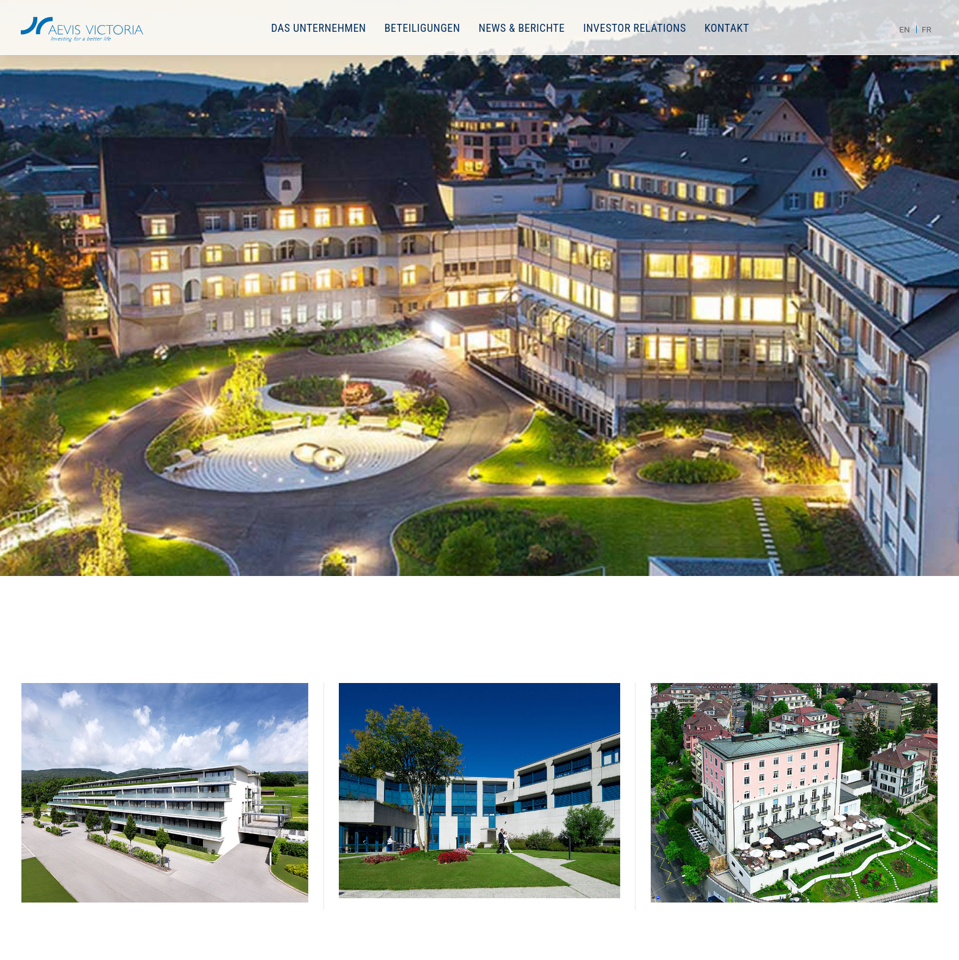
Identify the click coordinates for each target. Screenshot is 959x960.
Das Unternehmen (318, 27)
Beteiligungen (423, 27)
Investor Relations (634, 27)
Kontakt (727, 27)
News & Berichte (521, 27)
